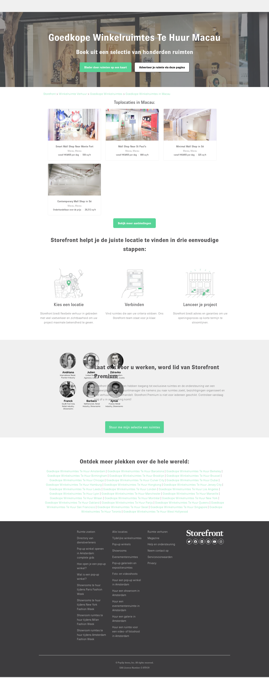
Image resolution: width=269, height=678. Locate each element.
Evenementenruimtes (125, 557)
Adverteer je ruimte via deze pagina (162, 67)
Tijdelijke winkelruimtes (126, 539)
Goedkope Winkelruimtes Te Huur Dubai (192, 481)
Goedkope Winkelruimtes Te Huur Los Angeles (188, 490)
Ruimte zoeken (86, 532)
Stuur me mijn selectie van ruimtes (134, 428)
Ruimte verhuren (158, 532)
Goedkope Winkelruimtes (106, 93)
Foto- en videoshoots (124, 574)
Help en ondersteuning (161, 545)
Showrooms (119, 551)
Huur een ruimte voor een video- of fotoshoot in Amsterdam (126, 632)
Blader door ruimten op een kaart (105, 67)
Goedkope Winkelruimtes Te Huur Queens (182, 503)
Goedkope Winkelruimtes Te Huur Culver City (135, 481)
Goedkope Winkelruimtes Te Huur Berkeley (193, 472)
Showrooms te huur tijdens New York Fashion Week (89, 606)
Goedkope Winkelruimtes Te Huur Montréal (132, 499)
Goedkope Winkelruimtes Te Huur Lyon (74, 494)
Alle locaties (119, 532)
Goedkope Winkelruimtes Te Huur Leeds (75, 490)
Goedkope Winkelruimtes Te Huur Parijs (127, 503)
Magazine (153, 539)
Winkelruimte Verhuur (73, 93)
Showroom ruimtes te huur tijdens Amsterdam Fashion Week (91, 636)
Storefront (49, 93)
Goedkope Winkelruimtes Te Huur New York (190, 499)
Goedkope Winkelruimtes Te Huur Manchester (130, 494)
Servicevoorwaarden (160, 557)
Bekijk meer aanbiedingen (134, 223)
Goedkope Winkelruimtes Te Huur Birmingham (77, 476)
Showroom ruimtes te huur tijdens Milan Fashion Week (90, 621)
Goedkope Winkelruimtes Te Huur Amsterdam (76, 472)
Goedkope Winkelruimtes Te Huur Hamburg (74, 485)
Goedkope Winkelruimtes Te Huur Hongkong (132, 485)
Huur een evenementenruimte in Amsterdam (126, 607)
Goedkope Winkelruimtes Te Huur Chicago (77, 481)
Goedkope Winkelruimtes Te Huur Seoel (122, 508)
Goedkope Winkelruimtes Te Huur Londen (130, 490)
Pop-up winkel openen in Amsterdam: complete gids (90, 554)
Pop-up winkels (121, 545)
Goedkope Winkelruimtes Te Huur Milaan (76, 499)
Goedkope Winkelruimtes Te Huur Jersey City (192, 485)
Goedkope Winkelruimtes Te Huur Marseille (190, 494)
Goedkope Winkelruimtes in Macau (148, 93)
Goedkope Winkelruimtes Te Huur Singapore (178, 508)
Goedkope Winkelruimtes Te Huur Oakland (72, 503)
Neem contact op (158, 551)
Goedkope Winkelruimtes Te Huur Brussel (193, 476)
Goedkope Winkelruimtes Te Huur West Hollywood (155, 512)
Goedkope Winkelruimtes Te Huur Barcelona (135, 472)
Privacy (152, 564)
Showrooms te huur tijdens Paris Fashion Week (89, 591)
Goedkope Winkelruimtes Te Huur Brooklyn (136, 476)
